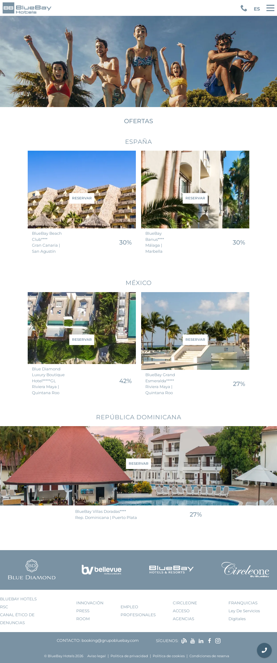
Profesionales (138, 615)
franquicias (242, 603)
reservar (82, 198)
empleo (129, 607)
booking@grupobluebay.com (110, 640)
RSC (4, 607)
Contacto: (68, 640)
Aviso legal (96, 656)
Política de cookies (169, 656)
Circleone (185, 603)
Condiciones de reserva (209, 656)
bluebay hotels (18, 599)
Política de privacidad (129, 656)
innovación (89, 603)
